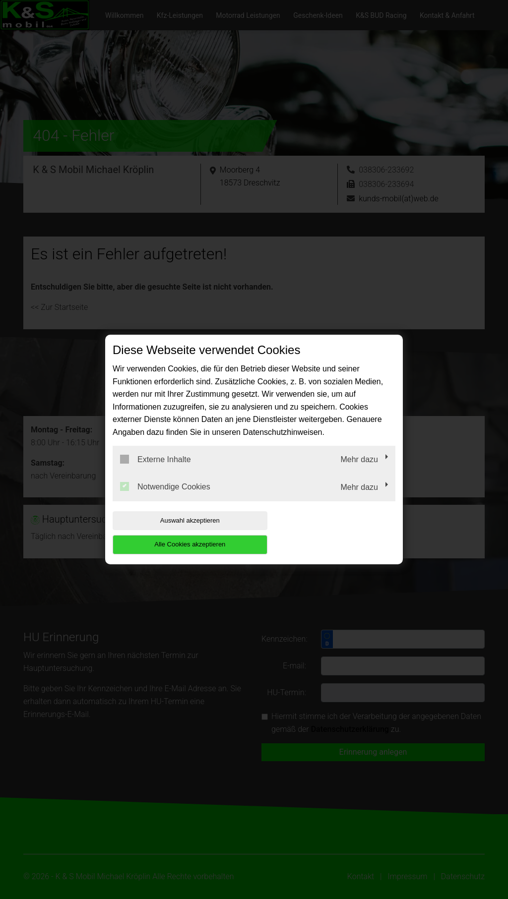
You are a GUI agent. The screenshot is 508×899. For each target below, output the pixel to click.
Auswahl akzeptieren (176, 532)
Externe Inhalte (155, 471)
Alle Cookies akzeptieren (331, 532)
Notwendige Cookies (165, 498)
